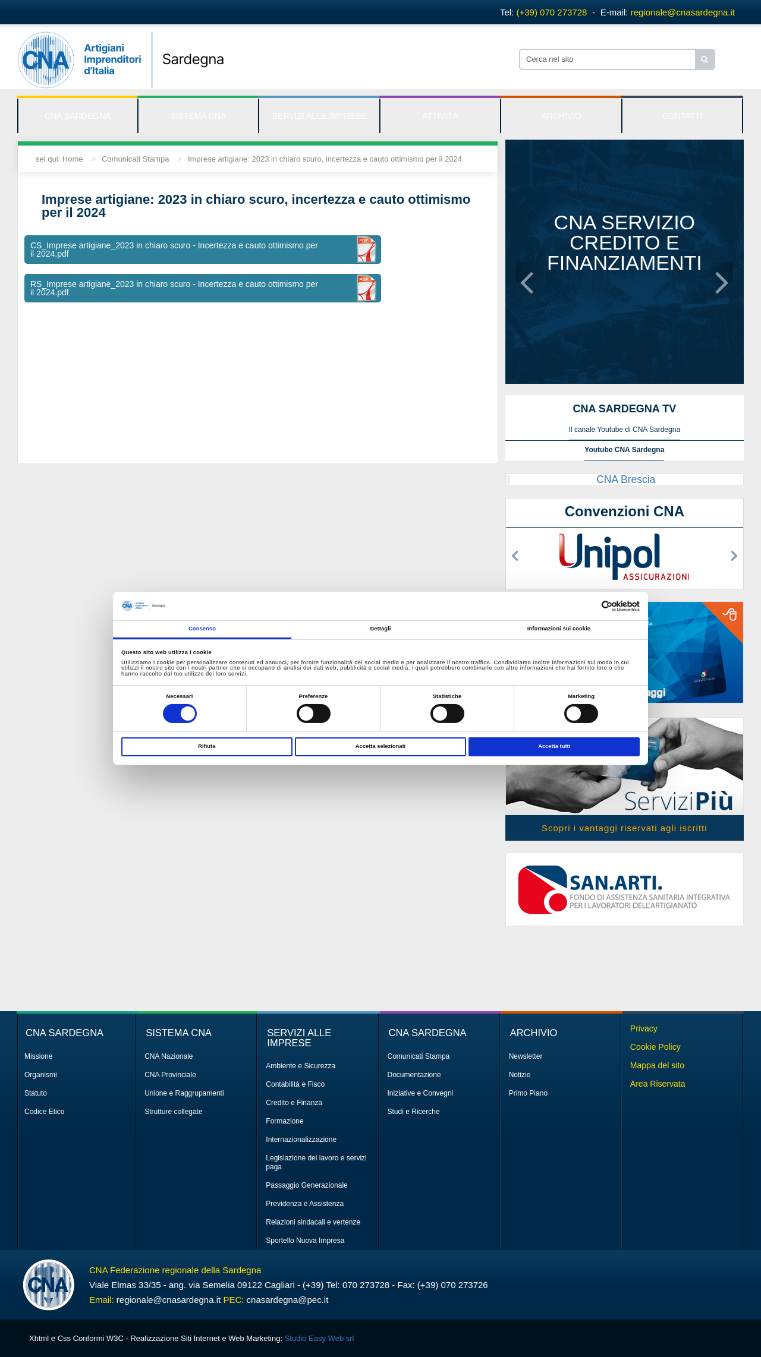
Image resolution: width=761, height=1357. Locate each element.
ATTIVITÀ (440, 116)
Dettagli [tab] (380, 629)
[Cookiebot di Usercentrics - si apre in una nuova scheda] (588, 606)
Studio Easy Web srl (319, 1338)
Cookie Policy (655, 1047)
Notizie (520, 1075)
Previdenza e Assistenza (305, 1204)
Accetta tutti (554, 746)
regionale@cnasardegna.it (683, 12)
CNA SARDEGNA (78, 116)
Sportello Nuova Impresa (305, 1240)
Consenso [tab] (202, 629)
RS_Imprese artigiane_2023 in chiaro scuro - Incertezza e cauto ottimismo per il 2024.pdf (174, 288)
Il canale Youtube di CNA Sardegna (624, 429)
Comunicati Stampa (135, 158)
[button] (526, 272)
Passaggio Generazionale (306, 1185)
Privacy (644, 1028)
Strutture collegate (173, 1111)
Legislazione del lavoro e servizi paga (316, 1162)
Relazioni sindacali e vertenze (313, 1222)
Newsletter (526, 1056)
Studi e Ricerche (414, 1111)
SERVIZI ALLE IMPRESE (319, 116)
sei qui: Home (59, 158)
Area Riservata (657, 1083)
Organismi (40, 1075)
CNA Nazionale (168, 1056)
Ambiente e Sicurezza (300, 1066)
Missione (38, 1056)
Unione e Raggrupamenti (184, 1093)
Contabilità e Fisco (295, 1084)
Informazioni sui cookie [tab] (558, 629)
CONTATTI (682, 116)
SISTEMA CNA (198, 116)
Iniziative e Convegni (421, 1093)
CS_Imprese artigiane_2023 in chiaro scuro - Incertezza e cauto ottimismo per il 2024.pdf (174, 249)
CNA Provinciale (170, 1075)
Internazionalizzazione (301, 1139)
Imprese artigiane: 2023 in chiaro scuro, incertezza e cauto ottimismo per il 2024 (325, 158)
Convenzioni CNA (624, 511)
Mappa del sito (657, 1065)
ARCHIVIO (561, 116)
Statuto (35, 1093)
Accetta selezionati (380, 746)
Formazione (284, 1121)
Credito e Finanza (294, 1103)
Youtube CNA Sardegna (624, 450)
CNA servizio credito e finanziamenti (624, 242)
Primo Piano (528, 1093)
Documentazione (414, 1075)
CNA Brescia (625, 479)
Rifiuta (206, 746)
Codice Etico (44, 1111)
